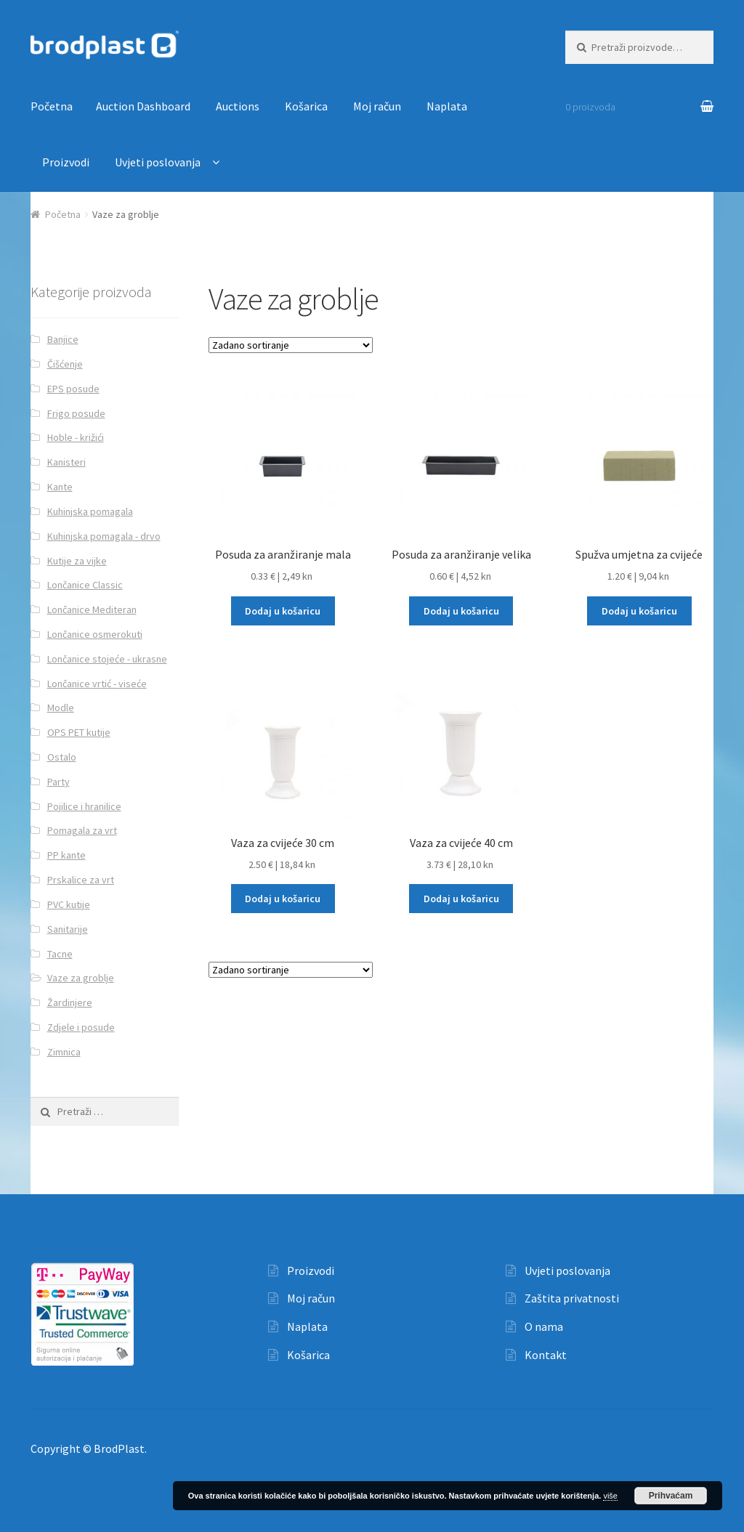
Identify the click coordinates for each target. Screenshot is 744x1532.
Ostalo (61, 756)
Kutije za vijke (77, 560)
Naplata (446, 106)
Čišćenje (65, 363)
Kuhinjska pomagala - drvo (104, 536)
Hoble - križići (75, 437)
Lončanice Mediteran (92, 609)
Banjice (62, 339)
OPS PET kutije (78, 732)
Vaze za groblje (80, 977)
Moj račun (377, 106)
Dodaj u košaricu (282, 610)
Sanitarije (67, 929)
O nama (544, 1326)
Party (58, 781)
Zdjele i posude (81, 1027)
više (610, 1495)
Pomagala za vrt (82, 830)
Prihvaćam (671, 1496)
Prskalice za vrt (80, 879)
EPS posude (73, 388)
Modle (60, 707)
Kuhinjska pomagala (90, 511)
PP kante (66, 855)
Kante (60, 486)
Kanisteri (66, 462)
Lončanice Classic (85, 584)
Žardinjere (69, 1002)
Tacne (60, 953)
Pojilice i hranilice (84, 806)
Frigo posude (76, 413)
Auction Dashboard (143, 106)
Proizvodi (65, 162)
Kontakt (546, 1354)
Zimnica (64, 1051)
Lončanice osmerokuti (94, 634)
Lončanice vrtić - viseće (97, 683)
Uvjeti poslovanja (158, 162)
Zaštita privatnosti (572, 1298)
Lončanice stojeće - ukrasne (107, 658)
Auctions (237, 106)
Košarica (306, 106)
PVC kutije (68, 904)
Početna (52, 106)
